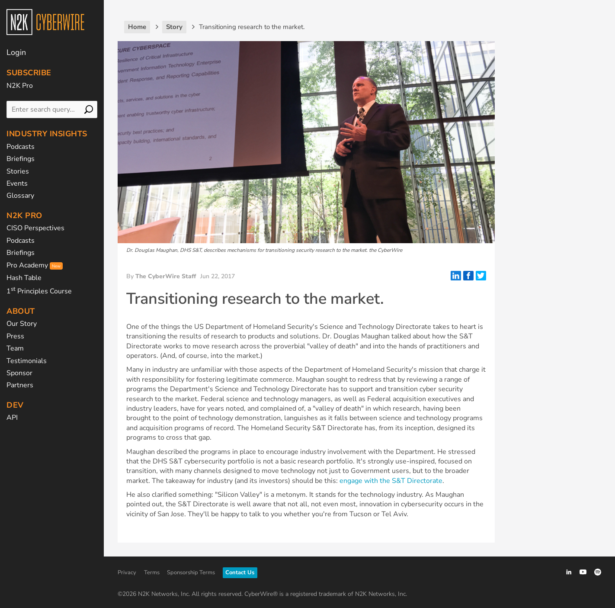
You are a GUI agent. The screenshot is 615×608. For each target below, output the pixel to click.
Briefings (20, 159)
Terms (152, 572)
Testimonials (26, 361)
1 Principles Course (39, 291)
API (12, 417)
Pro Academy (34, 265)
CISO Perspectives (35, 228)
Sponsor (19, 373)
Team (15, 348)
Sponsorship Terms (191, 572)
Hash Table (24, 278)
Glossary (20, 195)
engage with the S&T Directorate (391, 481)
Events (17, 183)
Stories (17, 171)
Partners (19, 385)
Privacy (127, 572)
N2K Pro (19, 85)
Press (15, 336)
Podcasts (20, 146)
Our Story (21, 323)
